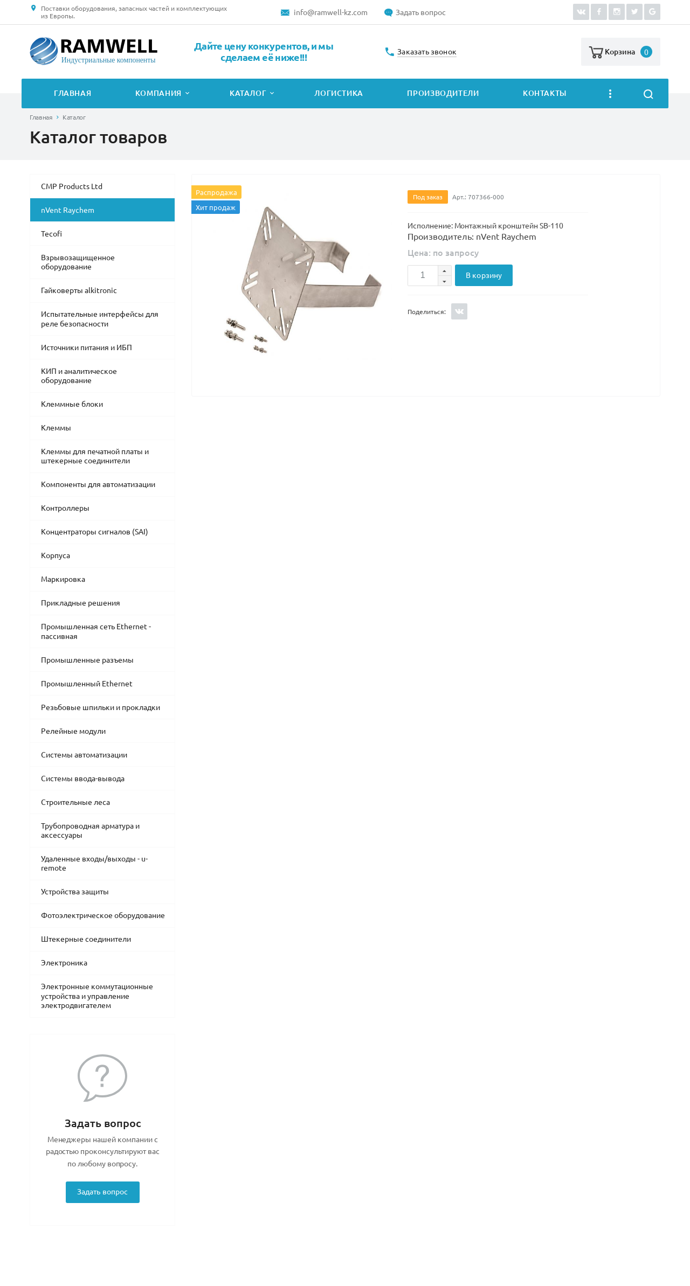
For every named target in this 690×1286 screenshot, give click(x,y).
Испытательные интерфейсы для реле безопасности (99, 319)
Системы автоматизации (84, 754)
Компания (158, 93)
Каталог (248, 93)
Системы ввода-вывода (83, 778)
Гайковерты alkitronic (79, 290)
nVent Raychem (67, 210)
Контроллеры (65, 508)
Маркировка (63, 579)
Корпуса (55, 555)
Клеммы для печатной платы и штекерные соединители (95, 456)
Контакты (545, 93)
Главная (72, 93)
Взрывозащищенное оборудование (78, 262)
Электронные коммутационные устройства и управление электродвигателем (97, 996)
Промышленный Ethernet (87, 683)
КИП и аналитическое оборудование (79, 376)
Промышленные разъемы (87, 660)
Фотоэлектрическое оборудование (103, 915)
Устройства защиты (75, 891)
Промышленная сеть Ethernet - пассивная (96, 631)
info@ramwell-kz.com (331, 12)
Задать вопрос (421, 12)
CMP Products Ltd (71, 186)
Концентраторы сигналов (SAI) (94, 531)
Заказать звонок (427, 52)
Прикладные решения (80, 603)
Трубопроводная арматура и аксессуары (90, 831)
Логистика (338, 93)
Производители (443, 93)
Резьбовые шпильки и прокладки (100, 707)
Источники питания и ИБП (86, 347)
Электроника (64, 962)
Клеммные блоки (72, 404)
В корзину (484, 275)
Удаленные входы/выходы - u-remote (94, 863)
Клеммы (56, 427)
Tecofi (51, 234)
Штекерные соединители (86, 939)
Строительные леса (75, 802)
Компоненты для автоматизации (98, 484)
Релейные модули (73, 731)
